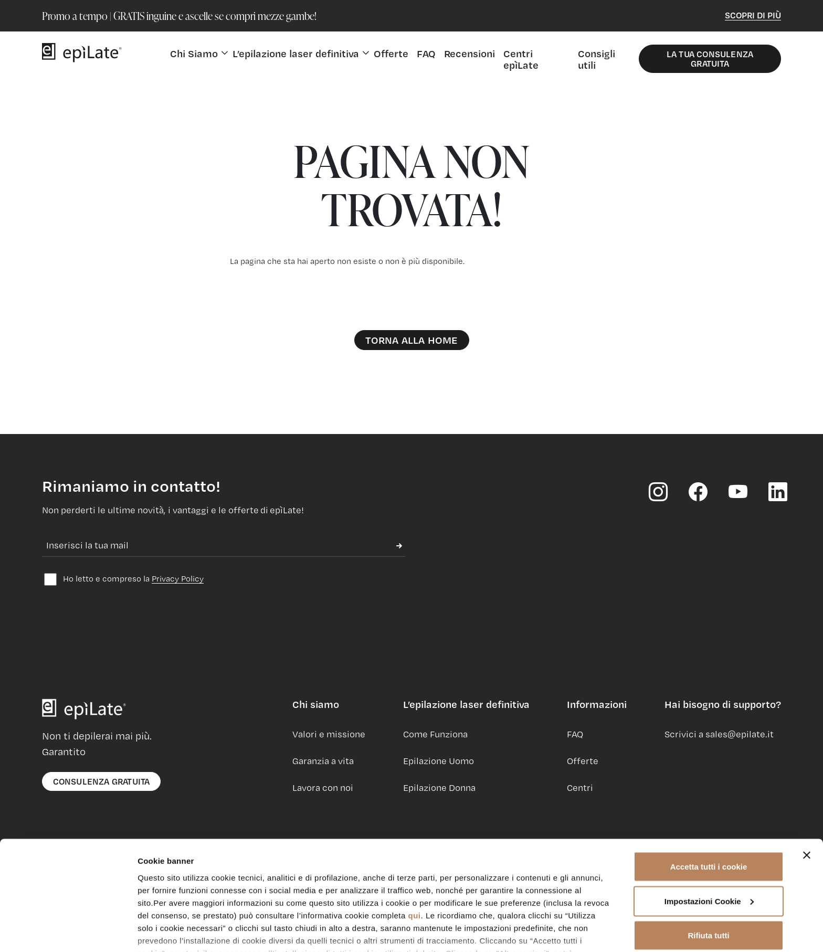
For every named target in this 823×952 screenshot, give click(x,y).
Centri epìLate (521, 59)
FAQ (426, 53)
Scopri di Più (753, 14)
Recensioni (469, 53)
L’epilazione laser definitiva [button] (296, 53)
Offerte (391, 53)
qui (414, 853)
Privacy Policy (178, 578)
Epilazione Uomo (438, 761)
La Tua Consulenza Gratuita (710, 58)
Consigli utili (596, 59)
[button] (315, 708)
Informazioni (597, 704)
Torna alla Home (411, 339)
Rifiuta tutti (708, 873)
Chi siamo (315, 704)
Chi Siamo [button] (194, 53)
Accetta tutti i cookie (708, 804)
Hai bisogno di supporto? (722, 704)
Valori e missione (328, 734)
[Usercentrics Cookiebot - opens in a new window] (68, 931)
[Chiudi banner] (806, 793)
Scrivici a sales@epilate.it (719, 734)
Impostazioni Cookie (176, 931)
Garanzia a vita (323, 761)
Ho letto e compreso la (124, 579)
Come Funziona (435, 734)
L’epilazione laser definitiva (466, 704)
